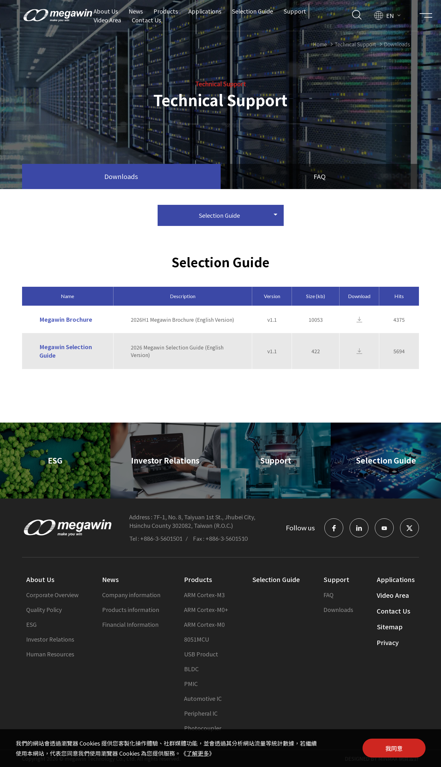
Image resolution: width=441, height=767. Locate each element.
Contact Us (146, 20)
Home (320, 43)
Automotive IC (203, 698)
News (136, 11)
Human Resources (50, 654)
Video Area (107, 20)
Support (295, 11)
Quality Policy (44, 609)
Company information (131, 595)
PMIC (191, 683)
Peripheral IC (201, 713)
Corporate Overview (52, 595)
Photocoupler (202, 728)
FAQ (328, 595)
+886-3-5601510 (226, 538)
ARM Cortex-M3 (204, 595)
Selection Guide (252, 11)
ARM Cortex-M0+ (206, 609)
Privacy (388, 642)
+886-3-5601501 (161, 538)
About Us (106, 11)
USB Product (201, 654)
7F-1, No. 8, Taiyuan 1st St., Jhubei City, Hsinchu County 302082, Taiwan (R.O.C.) (192, 521)
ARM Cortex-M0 (204, 624)
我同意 (394, 748)
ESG (31, 624)
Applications (205, 11)
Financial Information (130, 624)
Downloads (338, 609)
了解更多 (197, 753)
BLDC (191, 669)
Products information (130, 609)
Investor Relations (50, 639)
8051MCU (196, 639)
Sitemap (390, 626)
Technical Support (355, 43)
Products (166, 11)
